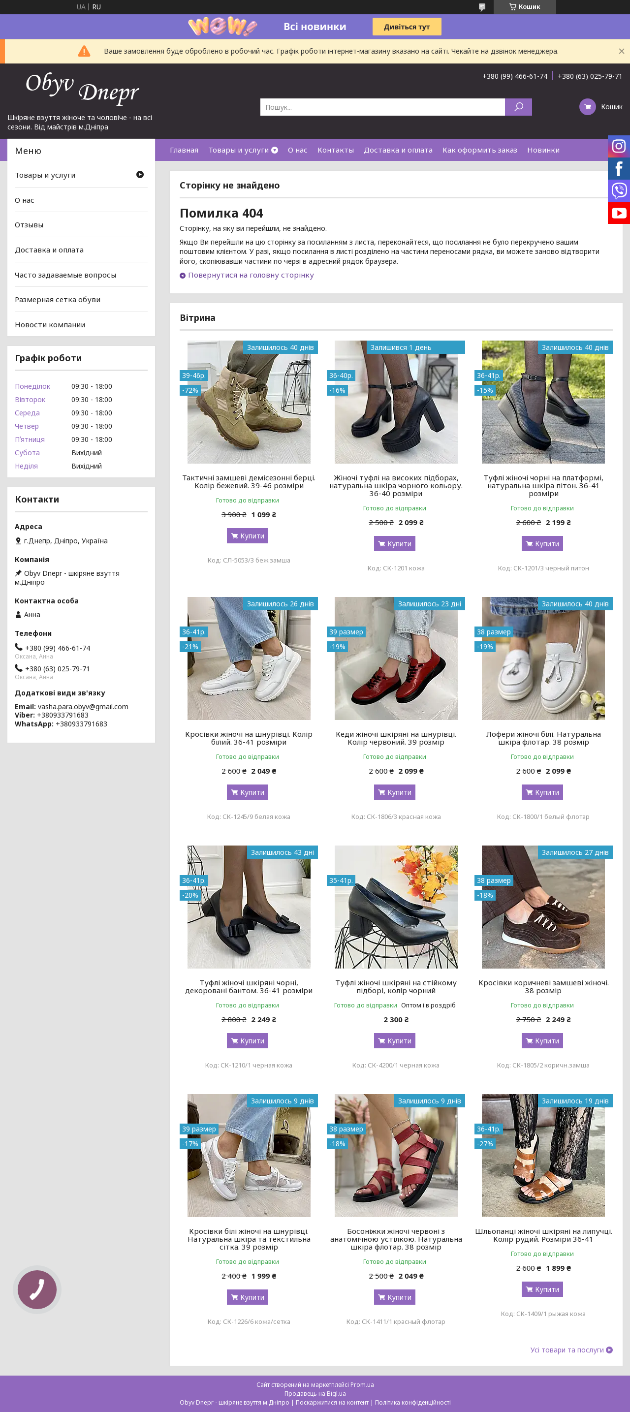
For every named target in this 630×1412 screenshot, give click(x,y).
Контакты (335, 150)
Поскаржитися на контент (332, 1402)
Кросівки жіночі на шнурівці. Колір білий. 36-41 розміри (249, 738)
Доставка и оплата (398, 150)
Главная (184, 150)
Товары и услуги (238, 150)
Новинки (543, 150)
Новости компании (50, 324)
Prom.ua (362, 1385)
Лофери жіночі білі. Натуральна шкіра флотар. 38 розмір (543, 738)
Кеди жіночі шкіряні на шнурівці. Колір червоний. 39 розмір (396, 738)
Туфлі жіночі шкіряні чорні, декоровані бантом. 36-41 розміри (249, 986)
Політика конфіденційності (413, 1402)
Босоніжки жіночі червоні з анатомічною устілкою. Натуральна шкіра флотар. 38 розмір (396, 1239)
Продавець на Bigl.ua (315, 1393)
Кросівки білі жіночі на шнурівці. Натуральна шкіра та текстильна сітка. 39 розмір (249, 1239)
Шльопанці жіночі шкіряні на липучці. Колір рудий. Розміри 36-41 (543, 1235)
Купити (252, 535)
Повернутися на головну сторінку (251, 275)
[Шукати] (518, 107)
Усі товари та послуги (567, 1350)
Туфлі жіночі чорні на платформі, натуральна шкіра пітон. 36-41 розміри (543, 485)
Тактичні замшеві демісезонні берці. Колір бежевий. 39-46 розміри (248, 481)
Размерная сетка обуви (57, 299)
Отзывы (29, 224)
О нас (298, 150)
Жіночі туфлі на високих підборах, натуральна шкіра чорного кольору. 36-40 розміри (396, 485)
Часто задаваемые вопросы (65, 274)
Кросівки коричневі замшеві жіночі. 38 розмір (543, 986)
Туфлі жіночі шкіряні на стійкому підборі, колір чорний (396, 986)
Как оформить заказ (479, 150)
